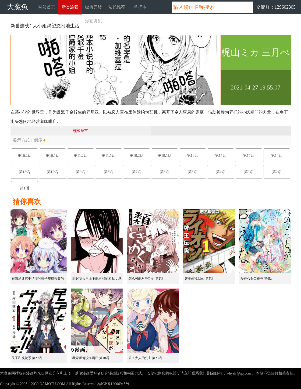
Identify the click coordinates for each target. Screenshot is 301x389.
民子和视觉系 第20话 (27, 358)
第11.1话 (108, 155)
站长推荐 (116, 7)
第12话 (52, 172)
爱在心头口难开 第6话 (257, 278)
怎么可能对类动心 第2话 (146, 278)
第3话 (248, 172)
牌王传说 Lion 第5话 (198, 278)
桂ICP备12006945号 (113, 384)
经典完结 (93, 7)
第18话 (192, 155)
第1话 (24, 188)
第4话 (220, 172)
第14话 (276, 155)
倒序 (38, 140)
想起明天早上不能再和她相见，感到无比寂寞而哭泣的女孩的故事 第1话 (97, 280)
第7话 (136, 172)
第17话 (220, 155)
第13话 (24, 172)
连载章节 (80, 131)
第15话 (248, 155)
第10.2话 (137, 155)
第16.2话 (25, 155)
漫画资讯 (93, 21)
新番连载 (70, 7)
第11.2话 (80, 155)
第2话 (276, 172)
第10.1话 (165, 155)
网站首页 (46, 7)
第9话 (80, 172)
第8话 (108, 172)
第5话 (192, 172)
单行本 (140, 7)
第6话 (164, 172)
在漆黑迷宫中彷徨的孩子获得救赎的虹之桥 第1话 (38, 280)
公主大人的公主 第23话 (145, 358)
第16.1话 (53, 155)
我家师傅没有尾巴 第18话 (90, 358)
